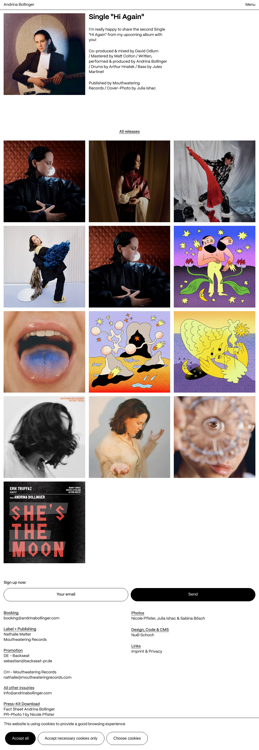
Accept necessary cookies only (71, 738)
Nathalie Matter (17, 634)
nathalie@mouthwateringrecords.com (37, 678)
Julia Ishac (146, 88)
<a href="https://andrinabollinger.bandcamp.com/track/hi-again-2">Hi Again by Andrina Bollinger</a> (214, 64)
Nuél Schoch (142, 635)
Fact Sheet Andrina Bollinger (29, 709)
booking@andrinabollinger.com (31, 618)
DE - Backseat (17, 656)
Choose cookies (127, 738)
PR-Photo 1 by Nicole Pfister (29, 715)
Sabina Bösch (192, 619)
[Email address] (66, 594)
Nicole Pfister (143, 619)
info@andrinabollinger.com (28, 693)
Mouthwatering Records (25, 640)
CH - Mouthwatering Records (30, 672)
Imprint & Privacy (146, 652)
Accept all (20, 738)
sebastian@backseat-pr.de (28, 661)
